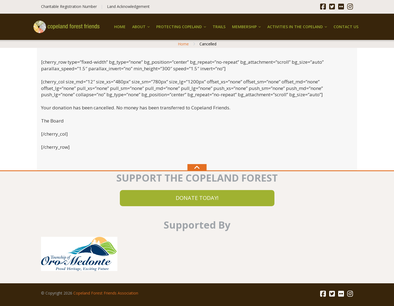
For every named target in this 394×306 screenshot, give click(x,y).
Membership (244, 26)
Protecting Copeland (179, 26)
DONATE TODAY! (197, 198)
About (139, 26)
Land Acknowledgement (128, 6)
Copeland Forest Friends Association (105, 293)
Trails (219, 26)
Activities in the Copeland (295, 26)
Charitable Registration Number (69, 6)
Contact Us (346, 26)
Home (120, 26)
